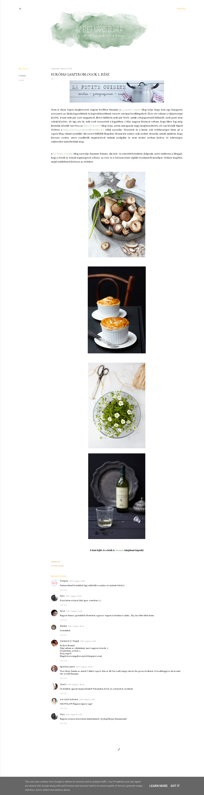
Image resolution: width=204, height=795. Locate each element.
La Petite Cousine (63, 153)
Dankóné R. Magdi (69, 641)
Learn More (158, 786)
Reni (62, 596)
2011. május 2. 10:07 (84, 667)
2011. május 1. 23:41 (74, 596)
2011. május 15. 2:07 (74, 714)
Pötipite (64, 581)
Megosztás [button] (23, 68)
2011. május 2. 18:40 (76, 684)
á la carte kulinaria (69, 699)
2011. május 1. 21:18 (77, 581)
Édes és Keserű (92, 125)
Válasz (63, 590)
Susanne (119, 550)
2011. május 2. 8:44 (76, 626)
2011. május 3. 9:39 (87, 699)
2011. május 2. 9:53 (88, 641)
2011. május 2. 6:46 (74, 611)
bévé (62, 611)
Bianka (63, 626)
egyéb (21, 80)
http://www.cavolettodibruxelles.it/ (83, 129)
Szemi (63, 684)
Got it (175, 786)
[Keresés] (181, 8)
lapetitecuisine (67, 666)
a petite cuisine (132, 109)
